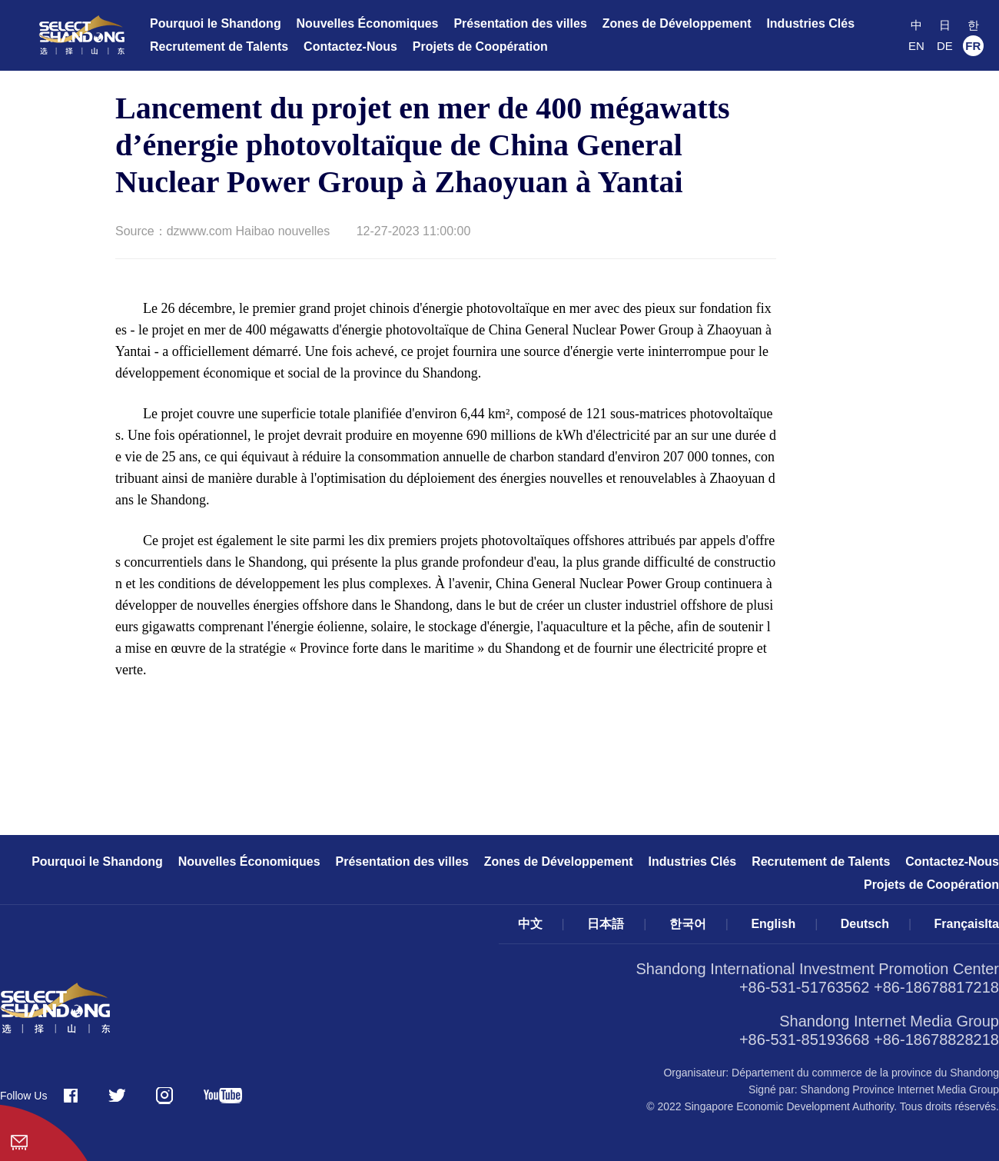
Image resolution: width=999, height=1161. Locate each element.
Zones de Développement (677, 23)
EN (916, 45)
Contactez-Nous (350, 46)
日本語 (605, 923)
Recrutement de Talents (219, 46)
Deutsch (865, 923)
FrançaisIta (966, 923)
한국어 (687, 923)
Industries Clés (810, 23)
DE (945, 45)
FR (973, 45)
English (773, 923)
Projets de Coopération (480, 46)
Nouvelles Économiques (368, 23)
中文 (530, 923)
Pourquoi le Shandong (215, 23)
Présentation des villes (519, 23)
